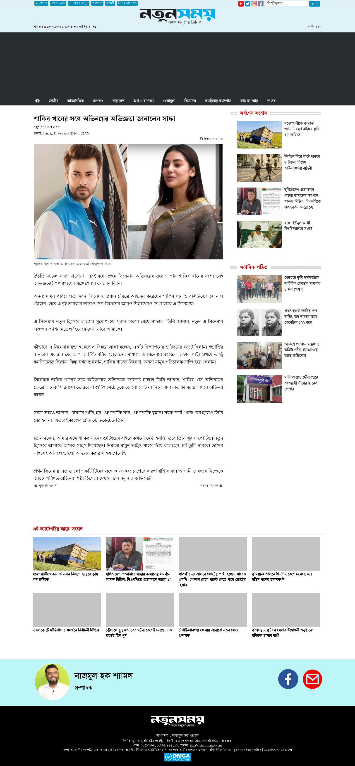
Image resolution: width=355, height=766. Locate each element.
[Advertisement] (177, 64)
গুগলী (110, 3)
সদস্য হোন (58, 3)
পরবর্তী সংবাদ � (211, 486)
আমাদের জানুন (78, 3)
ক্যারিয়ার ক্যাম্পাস (218, 101)
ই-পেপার (41, 3)
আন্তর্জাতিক (75, 101)
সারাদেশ (118, 101)
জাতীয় (53, 101)
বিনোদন (190, 101)
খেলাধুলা (169, 101)
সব (271, 101)
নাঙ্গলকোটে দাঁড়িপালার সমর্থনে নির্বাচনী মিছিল (66, 630)
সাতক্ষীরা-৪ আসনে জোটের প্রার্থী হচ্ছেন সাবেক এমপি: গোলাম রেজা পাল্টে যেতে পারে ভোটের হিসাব (212, 580)
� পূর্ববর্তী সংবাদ (45, 486)
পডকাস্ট (97, 3)
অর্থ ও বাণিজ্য (144, 101)
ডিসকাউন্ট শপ (127, 3)
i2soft (288, 750)
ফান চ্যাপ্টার (249, 101)
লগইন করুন (314, 27)
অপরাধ (98, 101)
